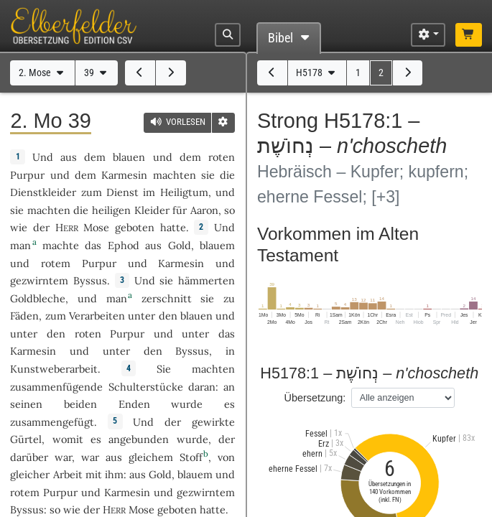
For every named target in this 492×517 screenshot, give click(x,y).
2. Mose (42, 73)
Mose (96, 227)
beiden (80, 404)
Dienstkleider (43, 192)
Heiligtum (184, 192)
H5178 (317, 73)
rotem (55, 263)
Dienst (122, 192)
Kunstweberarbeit (54, 369)
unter (141, 315)
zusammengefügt (52, 422)
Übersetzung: (314, 398)
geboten (134, 227)
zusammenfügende (56, 386)
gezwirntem (39, 280)
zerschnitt (166, 298)
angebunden (138, 439)
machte (60, 245)
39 (96, 73)
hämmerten (206, 280)
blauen (129, 157)
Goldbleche (37, 298)
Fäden (24, 315)
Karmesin (124, 175)
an (229, 386)
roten (221, 157)
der (226, 439)
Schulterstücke (145, 386)
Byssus (90, 280)
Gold (179, 245)
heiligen (111, 210)
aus (114, 457)
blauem (217, 245)
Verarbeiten (97, 315)
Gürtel (26, 439)
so (229, 210)
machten (174, 175)
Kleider (152, 210)
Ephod (123, 245)
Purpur (27, 175)
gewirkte (213, 422)
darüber (29, 457)
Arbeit (68, 474)
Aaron (204, 210)
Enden (134, 404)
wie (18, 227)
